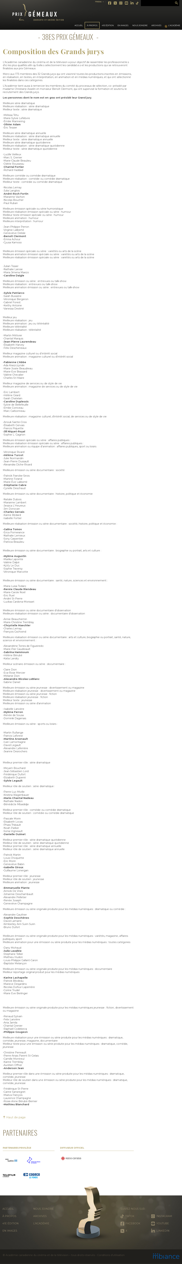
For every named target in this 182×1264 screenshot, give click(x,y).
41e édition (10, 1223)
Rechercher (176, 3)
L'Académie (174, 25)
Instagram (121, 3)
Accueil (79, 25)
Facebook (110, 3)
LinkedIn (132, 3)
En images (123, 25)
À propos (9, 1216)
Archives (156, 25)
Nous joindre (140, 25)
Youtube (126, 3)
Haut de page (14, 1117)
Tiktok (137, 3)
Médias (98, 2)
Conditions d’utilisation (110, 1255)
